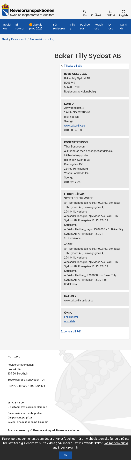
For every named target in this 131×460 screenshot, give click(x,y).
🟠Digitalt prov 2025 (35, 26)
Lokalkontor (71, 317)
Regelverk (99, 26)
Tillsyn (72, 26)
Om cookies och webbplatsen (25, 413)
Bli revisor (20, 26)
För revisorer (59, 26)
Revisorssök (19, 39)
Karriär (123, 26)
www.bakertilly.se (74, 125)
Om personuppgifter (20, 417)
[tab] (85, 13)
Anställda (69, 321)
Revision (7, 26)
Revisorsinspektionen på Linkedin (28, 422)
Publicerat (85, 26)
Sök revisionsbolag (42, 39)
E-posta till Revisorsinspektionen (27, 407)
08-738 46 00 (16, 402)
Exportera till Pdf (71, 331)
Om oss (110, 26)
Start (5, 39)
